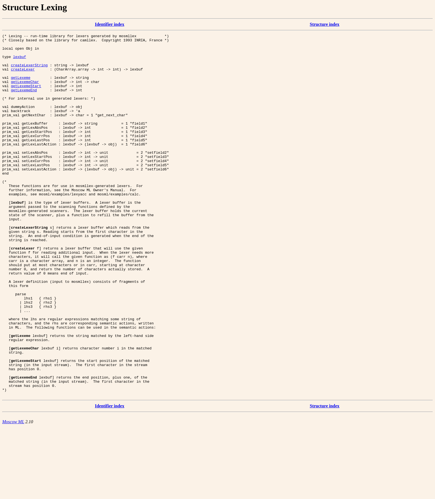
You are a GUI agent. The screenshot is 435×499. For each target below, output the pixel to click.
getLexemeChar (25, 91)
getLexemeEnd (24, 101)
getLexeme (20, 86)
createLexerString (29, 71)
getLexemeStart (26, 96)
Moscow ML (13, 494)
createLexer (23, 76)
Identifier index (109, 24)
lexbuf (19, 61)
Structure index (325, 24)
